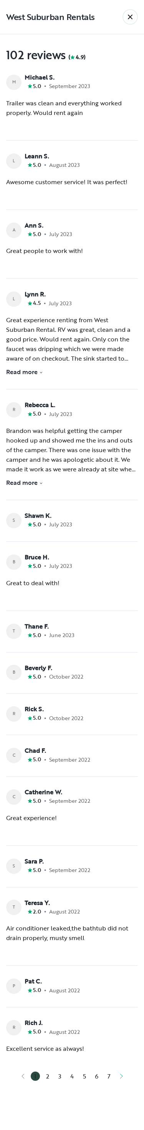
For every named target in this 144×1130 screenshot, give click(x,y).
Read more (24, 371)
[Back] (130, 17)
